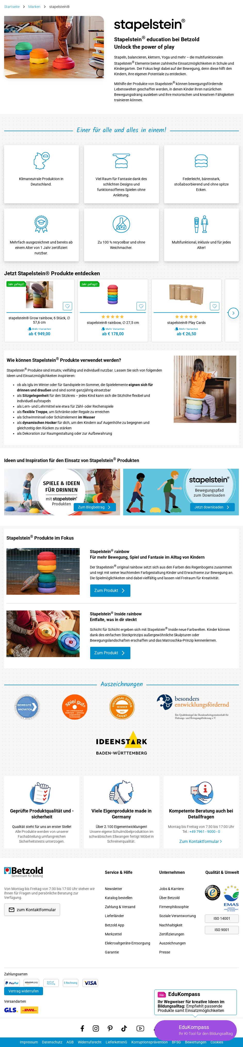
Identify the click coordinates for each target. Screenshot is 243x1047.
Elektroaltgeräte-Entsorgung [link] (127, 943)
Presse (164, 952)
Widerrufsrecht (90, 1042)
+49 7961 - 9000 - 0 (204, 832)
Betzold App (114, 925)
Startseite (12, 7)
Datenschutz (52, 1042)
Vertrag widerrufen (24, 991)
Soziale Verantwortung (177, 916)
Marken (34, 7)
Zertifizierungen (171, 934)
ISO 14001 (222, 918)
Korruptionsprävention (149, 1042)
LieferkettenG (116, 1042)
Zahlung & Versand (120, 907)
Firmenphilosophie (174, 907)
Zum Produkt (110, 591)
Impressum (29, 1042)
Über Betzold (169, 898)
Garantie (112, 952)
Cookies (217, 1042)
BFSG (176, 1042)
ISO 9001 (222, 930)
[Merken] (67, 306)
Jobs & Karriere (171, 889)
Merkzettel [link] (113, 934)
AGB (70, 1042)
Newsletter (113, 889)
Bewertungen (195, 1042)
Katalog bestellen (118, 898)
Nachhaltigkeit (170, 925)
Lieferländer (114, 916)
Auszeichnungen (172, 943)
